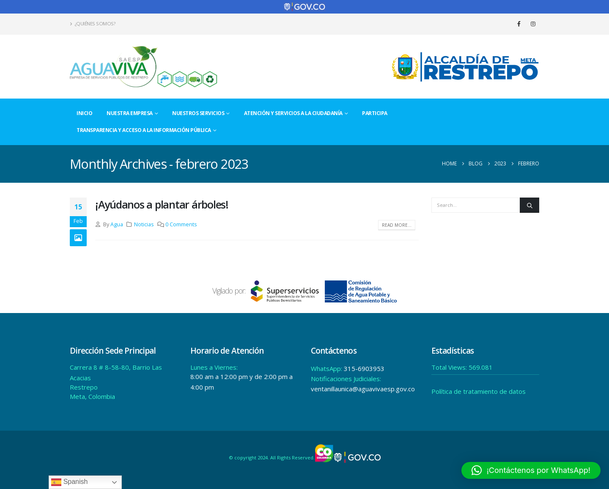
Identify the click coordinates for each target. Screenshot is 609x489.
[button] (531, 470)
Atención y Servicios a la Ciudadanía (293, 113)
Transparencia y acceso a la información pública (144, 130)
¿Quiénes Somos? (92, 23)
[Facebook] (519, 24)
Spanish (69, 482)
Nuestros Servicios (198, 113)
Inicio (84, 113)
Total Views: (450, 367)
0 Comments (181, 224)
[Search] (529, 205)
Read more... (396, 225)
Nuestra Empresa (130, 113)
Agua (116, 224)
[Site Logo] (144, 66)
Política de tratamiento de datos (478, 391)
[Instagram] (533, 24)
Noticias (144, 224)
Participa (374, 113)
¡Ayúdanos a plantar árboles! (161, 204)
